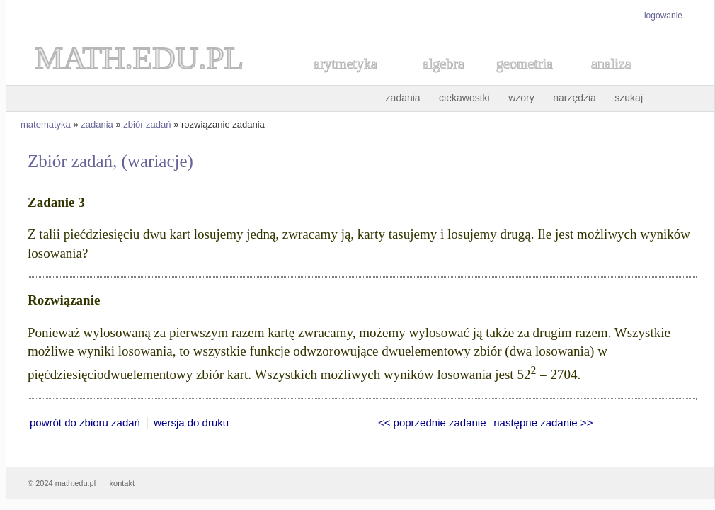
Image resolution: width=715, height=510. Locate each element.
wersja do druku (191, 422)
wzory (521, 97)
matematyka (46, 124)
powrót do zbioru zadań (85, 422)
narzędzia (574, 97)
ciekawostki (464, 97)
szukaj (628, 97)
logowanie (663, 16)
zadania (403, 97)
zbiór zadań (147, 124)
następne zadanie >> (543, 422)
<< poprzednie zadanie (432, 422)
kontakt (122, 483)
